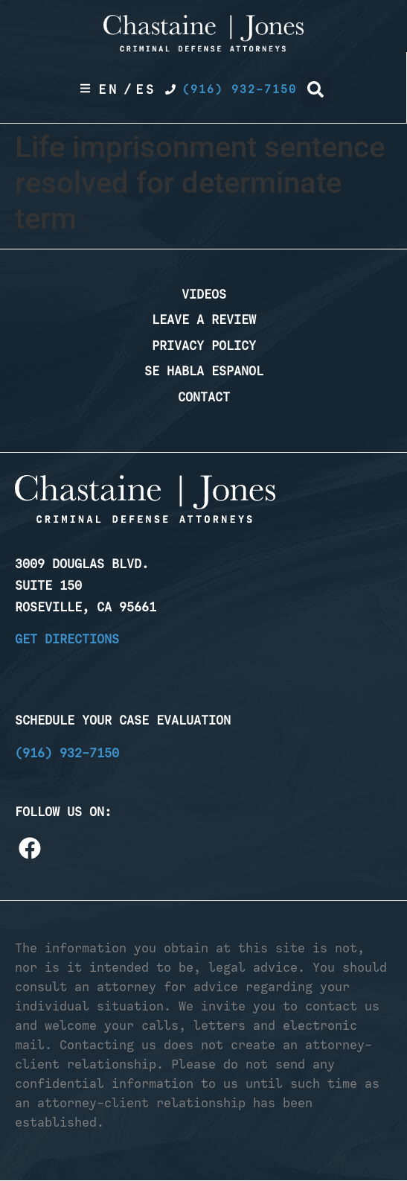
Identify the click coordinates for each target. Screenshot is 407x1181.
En (108, 89)
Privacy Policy (204, 345)
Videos (204, 294)
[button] (315, 89)
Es (145, 89)
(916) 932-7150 (67, 753)
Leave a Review (204, 319)
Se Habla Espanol (203, 371)
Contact (204, 397)
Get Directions (67, 639)
